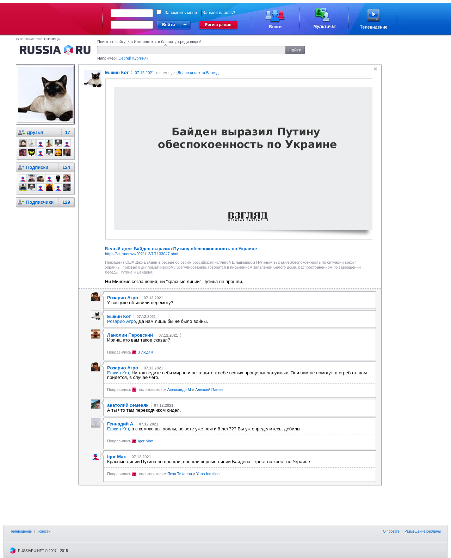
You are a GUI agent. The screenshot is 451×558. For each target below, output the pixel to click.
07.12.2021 (144, 72)
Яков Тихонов (179, 474)
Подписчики (40, 202)
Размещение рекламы (422, 531)
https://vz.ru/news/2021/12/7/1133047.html (141, 254)
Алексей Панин (209, 389)
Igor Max (145, 441)
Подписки (37, 167)
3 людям (145, 352)
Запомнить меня (181, 12)
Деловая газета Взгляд (198, 72)
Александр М (179, 389)
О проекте (391, 531)
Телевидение (21, 531)
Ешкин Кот (118, 372)
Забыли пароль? (219, 12)
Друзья (35, 132)
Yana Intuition (208, 474)
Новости (43, 531)
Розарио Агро (121, 321)
